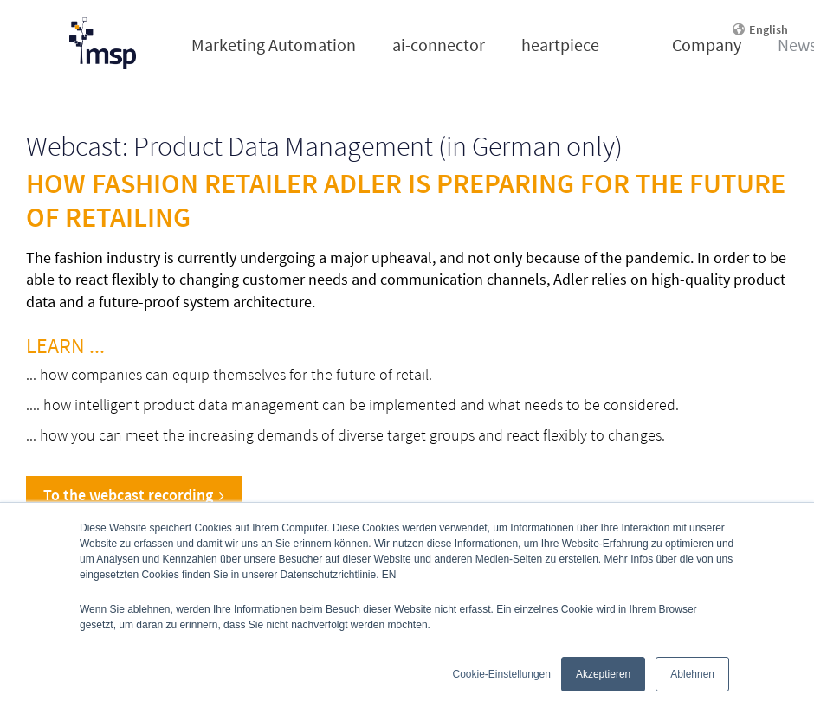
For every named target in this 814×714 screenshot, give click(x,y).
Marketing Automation (273, 44)
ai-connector (438, 44)
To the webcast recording (133, 495)
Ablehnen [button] (692, 674)
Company (706, 44)
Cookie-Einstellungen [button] (502, 674)
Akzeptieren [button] (603, 674)
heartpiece (560, 44)
